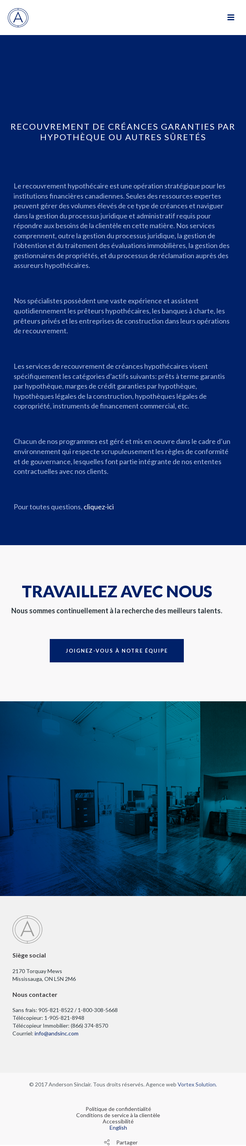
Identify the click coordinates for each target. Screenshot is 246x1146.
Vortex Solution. (197, 1084)
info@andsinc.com (57, 1033)
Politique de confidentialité (118, 1109)
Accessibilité (118, 1121)
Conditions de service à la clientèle (118, 1115)
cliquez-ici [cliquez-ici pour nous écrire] (99, 506)
